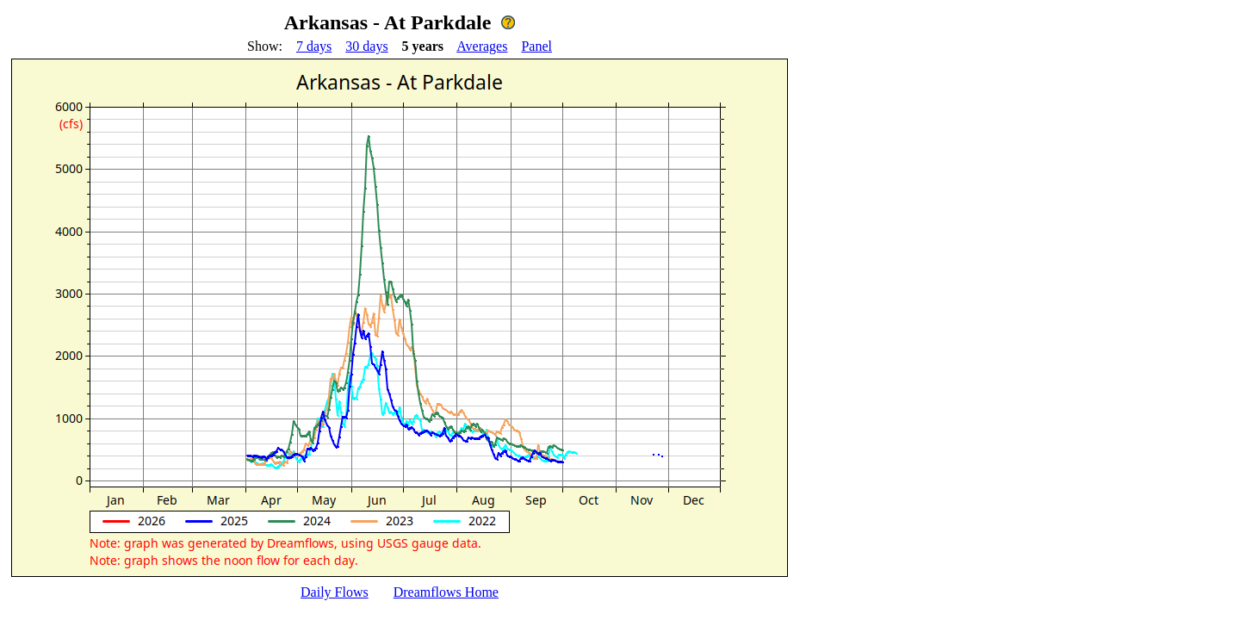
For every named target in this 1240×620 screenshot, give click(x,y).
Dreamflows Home (446, 592)
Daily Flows (335, 592)
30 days (366, 46)
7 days (314, 46)
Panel (536, 46)
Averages (481, 46)
